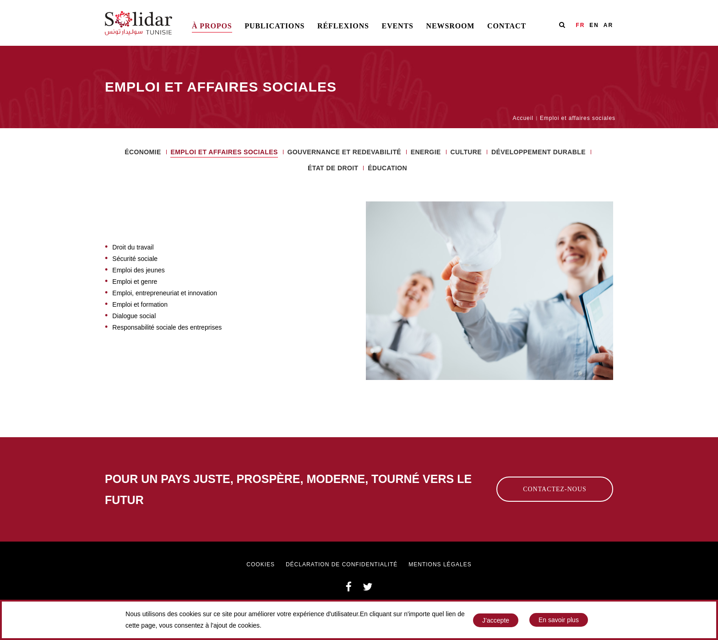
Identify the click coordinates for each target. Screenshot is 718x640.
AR (608, 25)
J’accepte (495, 621)
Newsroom (450, 26)
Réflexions (343, 26)
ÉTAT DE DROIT (333, 167)
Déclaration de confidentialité (341, 564)
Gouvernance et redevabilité (345, 151)
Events (397, 26)
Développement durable (538, 151)
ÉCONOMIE (143, 151)
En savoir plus (558, 621)
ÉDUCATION (387, 167)
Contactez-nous (555, 489)
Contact (506, 26)
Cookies (260, 564)
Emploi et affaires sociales (223, 152)
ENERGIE (426, 151)
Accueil (523, 118)
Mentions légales (439, 564)
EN (594, 25)
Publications (275, 26)
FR (580, 25)
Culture (466, 151)
